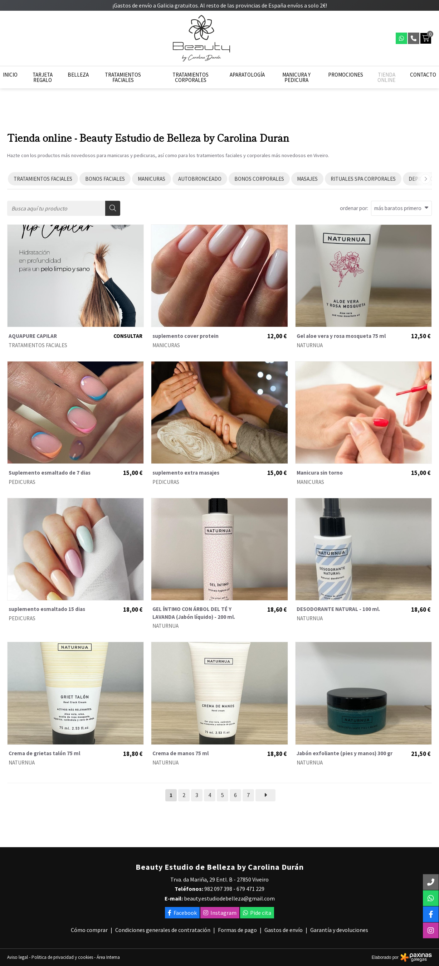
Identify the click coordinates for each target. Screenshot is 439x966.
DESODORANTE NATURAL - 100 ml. (338, 609)
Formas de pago (237, 929)
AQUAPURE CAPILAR (33, 335)
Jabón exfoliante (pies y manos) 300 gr (344, 753)
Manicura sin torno (320, 472)
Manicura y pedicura (296, 77)
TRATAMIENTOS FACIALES (38, 345)
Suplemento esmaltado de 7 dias (50, 472)
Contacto (423, 74)
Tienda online (386, 77)
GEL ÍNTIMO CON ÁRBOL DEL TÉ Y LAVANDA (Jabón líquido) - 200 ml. (193, 613)
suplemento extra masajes (185, 472)
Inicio (10, 74)
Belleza (78, 74)
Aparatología (247, 74)
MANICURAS (166, 345)
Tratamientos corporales (190, 77)
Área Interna (108, 957)
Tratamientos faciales (123, 77)
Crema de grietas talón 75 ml (44, 753)
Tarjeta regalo (43, 77)
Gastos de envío (283, 929)
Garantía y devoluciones (339, 929)
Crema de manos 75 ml (180, 753)
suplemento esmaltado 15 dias (47, 609)
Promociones (345, 74)
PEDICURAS (22, 482)
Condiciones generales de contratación (162, 929)
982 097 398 (218, 888)
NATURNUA (310, 345)
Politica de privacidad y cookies (62, 957)
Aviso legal (17, 957)
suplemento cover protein (185, 335)
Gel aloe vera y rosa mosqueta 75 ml (341, 335)
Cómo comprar (89, 929)
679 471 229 (250, 888)
